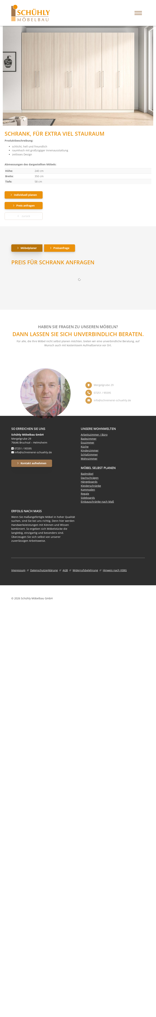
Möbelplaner (29, 248)
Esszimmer (87, 442)
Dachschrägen (90, 478)
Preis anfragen (25, 205)
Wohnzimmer (89, 458)
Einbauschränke (91, 501)
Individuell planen (25, 195)
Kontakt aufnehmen (33, 463)
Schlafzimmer (89, 454)
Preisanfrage (61, 248)
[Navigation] (138, 13)
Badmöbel (87, 473)
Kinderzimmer (90, 450)
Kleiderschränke (91, 485)
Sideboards (88, 497)
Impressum (18, 570)
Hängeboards (89, 481)
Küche (85, 446)
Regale (85, 493)
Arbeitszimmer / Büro (94, 434)
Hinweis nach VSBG (115, 570)
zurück (25, 216)
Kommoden (88, 489)
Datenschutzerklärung (44, 570)
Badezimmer (89, 438)
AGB (65, 570)
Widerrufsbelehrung (85, 570)
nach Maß (107, 501)
